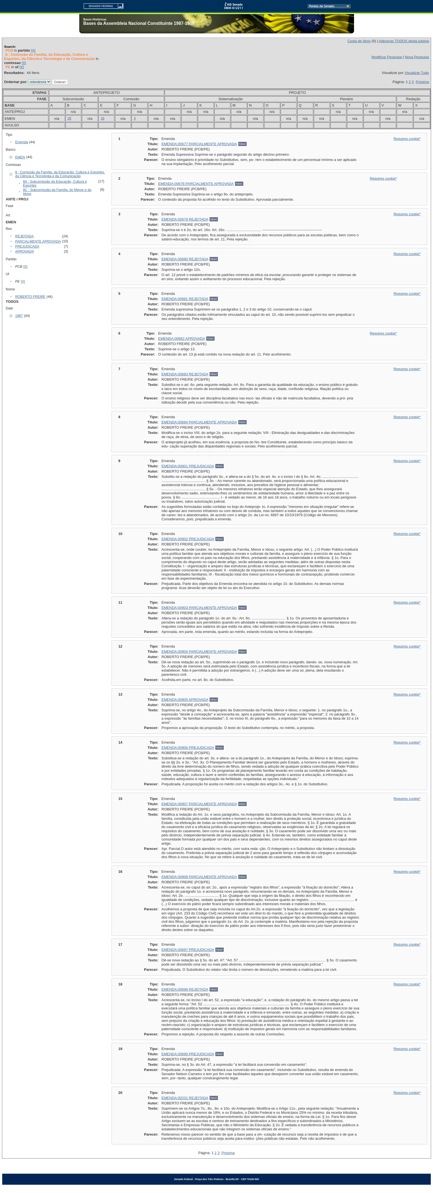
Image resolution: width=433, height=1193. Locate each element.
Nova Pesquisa (417, 57)
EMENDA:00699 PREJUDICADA (188, 1054)
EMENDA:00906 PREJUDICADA (188, 748)
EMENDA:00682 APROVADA (181, 338)
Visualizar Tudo (417, 73)
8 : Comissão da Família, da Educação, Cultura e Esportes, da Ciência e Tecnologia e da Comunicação (60, 174)
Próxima (422, 82)
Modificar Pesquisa (386, 57)
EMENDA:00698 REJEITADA (185, 989)
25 (70, 118)
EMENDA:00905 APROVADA (185, 700)
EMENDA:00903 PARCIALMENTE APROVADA (199, 608)
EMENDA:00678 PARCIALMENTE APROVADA (196, 184)
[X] (33, 50)
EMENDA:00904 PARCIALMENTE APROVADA (199, 651)
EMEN (20, 157)
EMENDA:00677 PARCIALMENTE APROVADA (199, 144)
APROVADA (24, 251)
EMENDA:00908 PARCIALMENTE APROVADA (199, 877)
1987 (19, 316)
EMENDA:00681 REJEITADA (185, 299)
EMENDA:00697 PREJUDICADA (188, 950)
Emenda (21, 142)
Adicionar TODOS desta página (404, 41)
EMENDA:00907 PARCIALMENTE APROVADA (199, 804)
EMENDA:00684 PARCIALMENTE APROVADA (199, 422)
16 (102, 118)
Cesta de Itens (359, 41)
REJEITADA (24, 236)
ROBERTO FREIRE (30, 297)
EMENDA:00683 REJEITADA (185, 374)
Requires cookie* (407, 139)
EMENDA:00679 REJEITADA (185, 219)
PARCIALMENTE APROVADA (38, 241)
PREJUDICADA (27, 246)
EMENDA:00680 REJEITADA (185, 259)
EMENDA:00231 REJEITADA (185, 1098)
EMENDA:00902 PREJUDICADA (188, 539)
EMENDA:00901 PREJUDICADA (188, 466)
